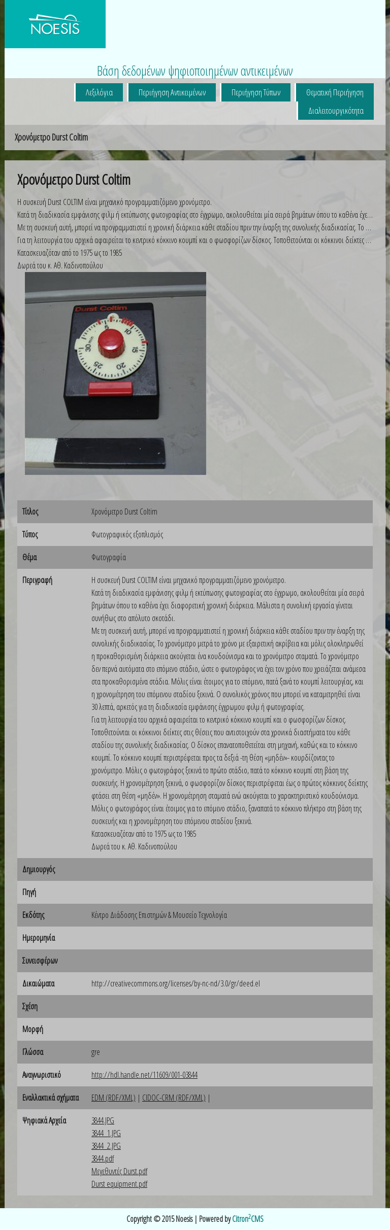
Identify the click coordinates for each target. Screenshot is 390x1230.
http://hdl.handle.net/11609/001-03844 (144, 1074)
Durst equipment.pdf (119, 1183)
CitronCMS (248, 1218)
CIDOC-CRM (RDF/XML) (174, 1097)
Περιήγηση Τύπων (256, 92)
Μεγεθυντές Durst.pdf (119, 1171)
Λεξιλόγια (99, 92)
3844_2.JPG (106, 1145)
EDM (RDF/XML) (113, 1097)
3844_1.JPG (106, 1133)
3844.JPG (102, 1120)
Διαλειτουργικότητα (336, 110)
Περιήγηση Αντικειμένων (172, 92)
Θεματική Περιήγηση (335, 92)
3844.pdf (102, 1158)
